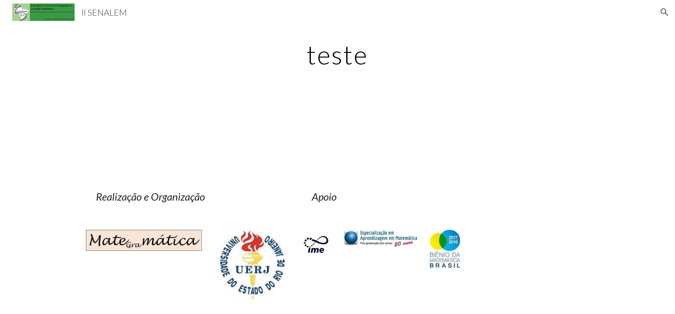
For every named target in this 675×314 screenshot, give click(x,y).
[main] (337, 54)
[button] (664, 12)
